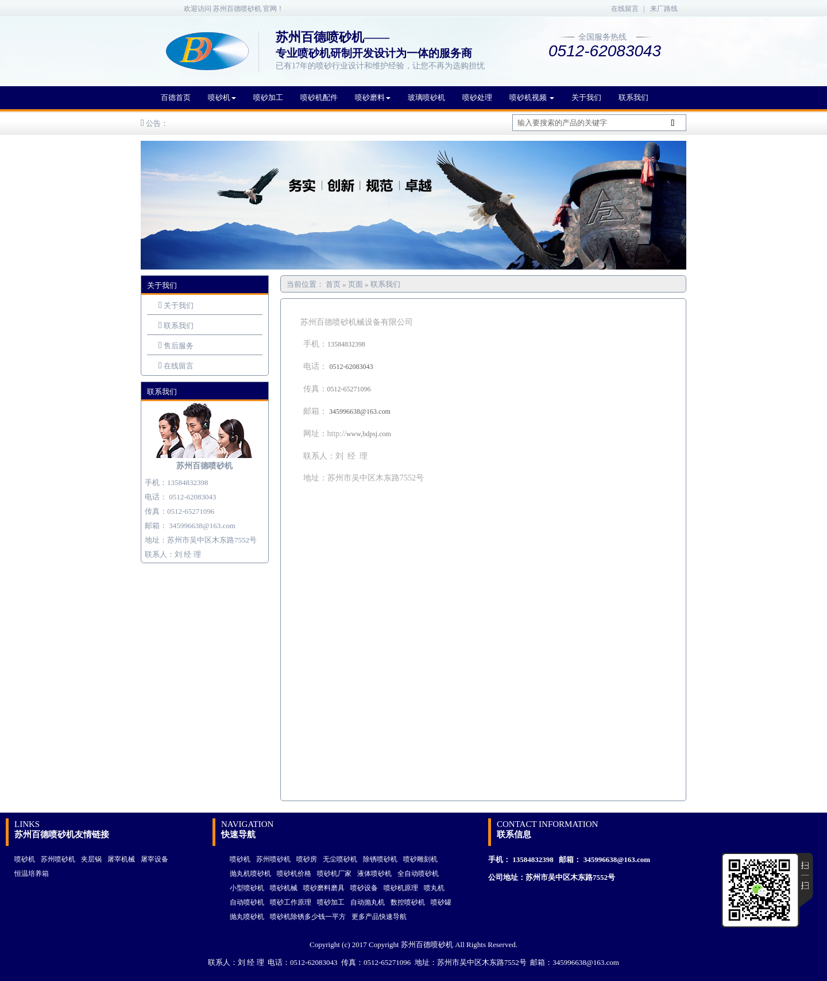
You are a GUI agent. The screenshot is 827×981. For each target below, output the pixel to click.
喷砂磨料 (373, 97)
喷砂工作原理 (290, 902)
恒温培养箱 (31, 874)
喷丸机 (434, 888)
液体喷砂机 (374, 874)
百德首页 (176, 97)
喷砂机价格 (294, 874)
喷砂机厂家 (334, 874)
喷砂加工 (268, 97)
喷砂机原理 (401, 888)
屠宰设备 (154, 859)
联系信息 (514, 834)
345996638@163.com (202, 525)
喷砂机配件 (319, 97)
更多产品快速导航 (379, 917)
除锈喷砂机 (380, 859)
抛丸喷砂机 (247, 917)
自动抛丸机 (367, 902)
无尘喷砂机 (340, 859)
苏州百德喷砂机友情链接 (61, 834)
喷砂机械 (283, 888)
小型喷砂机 (247, 888)
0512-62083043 (192, 497)
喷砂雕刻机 (420, 859)
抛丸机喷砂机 (250, 874)
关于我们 (586, 97)
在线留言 (625, 9)
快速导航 (238, 834)
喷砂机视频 (531, 97)
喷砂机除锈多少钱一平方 (308, 917)
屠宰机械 (121, 859)
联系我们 (633, 97)
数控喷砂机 (408, 902)
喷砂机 (222, 97)
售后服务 (179, 345)
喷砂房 (306, 859)
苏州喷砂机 (58, 859)
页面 (355, 284)
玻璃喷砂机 (426, 97)
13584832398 (533, 859)
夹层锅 (91, 859)
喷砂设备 (364, 888)
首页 (334, 284)
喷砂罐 (441, 902)
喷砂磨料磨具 (324, 888)
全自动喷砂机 (418, 874)
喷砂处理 (477, 97)
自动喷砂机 (247, 902)
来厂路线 (664, 9)
